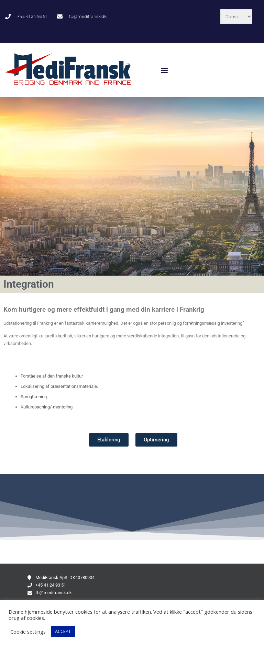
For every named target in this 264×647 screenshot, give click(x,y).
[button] (164, 70)
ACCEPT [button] (63, 631)
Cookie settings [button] (28, 631)
